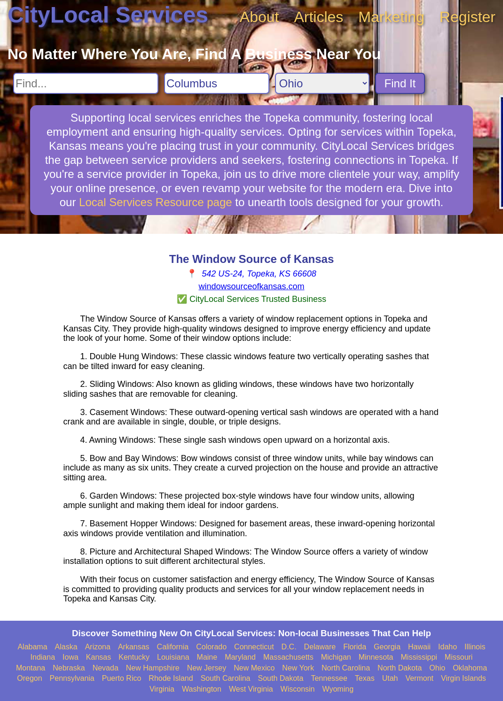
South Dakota (280, 678)
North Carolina (346, 668)
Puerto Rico (121, 678)
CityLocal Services (108, 14)
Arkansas (133, 647)
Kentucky (133, 657)
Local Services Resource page (155, 202)
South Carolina (226, 678)
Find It (400, 83)
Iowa (71, 657)
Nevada (105, 668)
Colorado (211, 647)
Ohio (437, 668)
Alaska (66, 647)
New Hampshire (153, 668)
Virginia (161, 689)
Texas (365, 678)
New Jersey (207, 668)
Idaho (447, 647)
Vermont (419, 678)
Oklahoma (470, 668)
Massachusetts (288, 657)
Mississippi (419, 657)
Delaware (320, 647)
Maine (207, 657)
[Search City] (216, 83)
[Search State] (322, 83)
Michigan (336, 657)
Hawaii (419, 647)
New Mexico (254, 668)
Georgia (387, 647)
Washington (201, 689)
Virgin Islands (463, 678)
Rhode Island (171, 678)
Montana (30, 668)
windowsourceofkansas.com (251, 286)
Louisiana (173, 657)
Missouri (459, 657)
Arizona (97, 647)
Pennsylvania (72, 678)
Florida (354, 647)
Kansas (98, 657)
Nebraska (69, 668)
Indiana (43, 657)
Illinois (474, 647)
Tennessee (329, 678)
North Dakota (399, 668)
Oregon (29, 678)
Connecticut (254, 647)
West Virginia (251, 689)
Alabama (32, 647)
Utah (390, 678)
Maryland (240, 657)
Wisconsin (298, 689)
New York (298, 668)
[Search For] (85, 83)
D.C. (289, 647)
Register (467, 16)
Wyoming (338, 689)
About (259, 16)
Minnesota (376, 657)
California (173, 647)
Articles (318, 16)
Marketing (391, 16)
